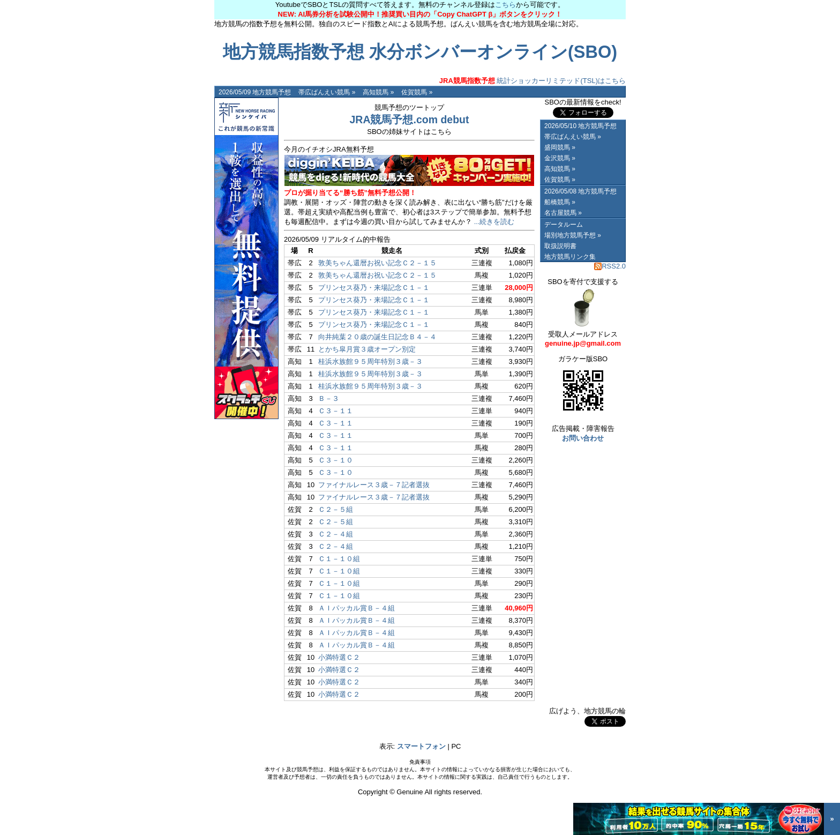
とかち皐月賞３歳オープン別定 (367, 349)
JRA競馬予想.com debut (409, 119)
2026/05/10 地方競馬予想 (580, 126)
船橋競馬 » (559, 202)
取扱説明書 (560, 246)
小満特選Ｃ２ (339, 657)
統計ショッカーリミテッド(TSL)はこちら (532, 81)
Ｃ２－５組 (335, 509)
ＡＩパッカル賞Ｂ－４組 (356, 608)
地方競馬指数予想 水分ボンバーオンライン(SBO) (420, 52)
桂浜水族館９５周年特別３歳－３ (370, 361)
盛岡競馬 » (559, 147)
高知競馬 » (378, 92)
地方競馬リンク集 (570, 256)
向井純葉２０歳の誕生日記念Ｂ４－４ (377, 337)
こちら (505, 5)
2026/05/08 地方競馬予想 (580, 191)
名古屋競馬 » (563, 213)
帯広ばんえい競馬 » (326, 92)
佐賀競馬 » (416, 92)
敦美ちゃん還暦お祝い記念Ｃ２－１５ (377, 263)
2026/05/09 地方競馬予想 (255, 92)
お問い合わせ (583, 438)
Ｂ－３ (328, 398)
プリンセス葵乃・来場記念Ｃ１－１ (374, 288)
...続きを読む (494, 222)
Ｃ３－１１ (335, 411)
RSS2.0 (610, 266)
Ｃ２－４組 (335, 534)
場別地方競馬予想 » (572, 235)
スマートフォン (421, 746)
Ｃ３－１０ (335, 460)
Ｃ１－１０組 (339, 559)
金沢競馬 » (559, 158)
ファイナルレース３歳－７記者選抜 (374, 485)
